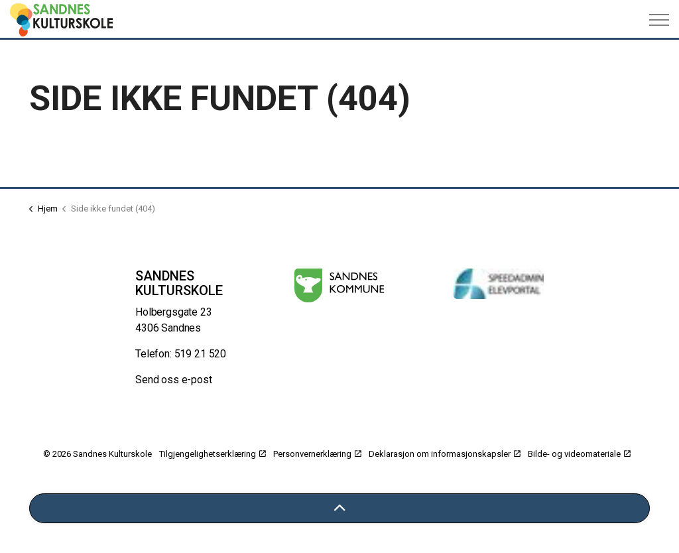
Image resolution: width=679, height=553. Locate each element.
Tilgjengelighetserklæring (212, 454)
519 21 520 (200, 353)
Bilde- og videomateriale (579, 454)
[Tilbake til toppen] (339, 508)
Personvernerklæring (317, 454)
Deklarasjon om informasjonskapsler (445, 454)
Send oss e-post (173, 379)
